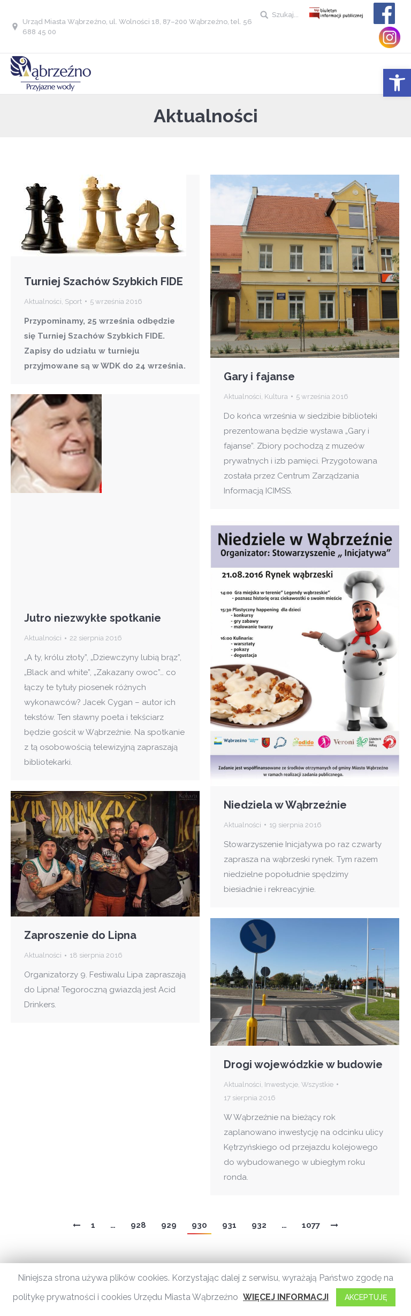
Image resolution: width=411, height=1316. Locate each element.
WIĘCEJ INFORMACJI (286, 1297)
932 (259, 1225)
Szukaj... (285, 15)
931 (229, 1225)
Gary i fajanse (259, 376)
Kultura (276, 397)
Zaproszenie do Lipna (80, 935)
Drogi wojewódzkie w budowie (303, 1064)
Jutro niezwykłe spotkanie (92, 618)
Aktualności (43, 301)
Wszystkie (317, 1084)
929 (169, 1225)
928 (138, 1225)
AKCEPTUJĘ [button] (366, 1297)
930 (199, 1225)
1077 (311, 1225)
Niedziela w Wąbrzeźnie (285, 804)
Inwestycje (281, 1084)
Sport (73, 301)
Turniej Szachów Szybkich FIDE (103, 281)
